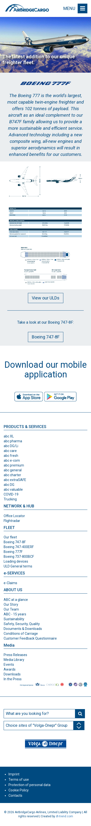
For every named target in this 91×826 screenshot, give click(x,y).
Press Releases (15, 655)
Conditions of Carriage (21, 633)
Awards (10, 669)
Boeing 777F (13, 552)
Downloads (12, 674)
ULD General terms (18, 566)
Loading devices (16, 561)
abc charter (12, 475)
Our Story (11, 604)
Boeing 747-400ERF (19, 547)
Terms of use (18, 779)
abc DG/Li (11, 446)
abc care (10, 451)
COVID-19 (11, 494)
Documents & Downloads (23, 629)
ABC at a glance (16, 600)
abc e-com (12, 460)
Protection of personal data (29, 785)
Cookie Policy (18, 790)
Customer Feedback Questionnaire (30, 638)
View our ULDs (45, 297)
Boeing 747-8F (45, 336)
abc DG (9, 485)
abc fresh (11, 456)
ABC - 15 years (15, 614)
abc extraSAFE (15, 480)
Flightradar (12, 521)
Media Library (14, 660)
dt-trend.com (64, 816)
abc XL (9, 436)
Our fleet (10, 537)
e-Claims (10, 583)
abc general (13, 470)
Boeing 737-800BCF (19, 556)
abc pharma (13, 441)
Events (9, 664)
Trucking (10, 499)
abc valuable (13, 489)
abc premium (14, 465)
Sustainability (14, 619)
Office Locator (14, 516)
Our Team (11, 609)
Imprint (13, 774)
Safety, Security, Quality (22, 624)
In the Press (13, 679)
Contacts (15, 795)
